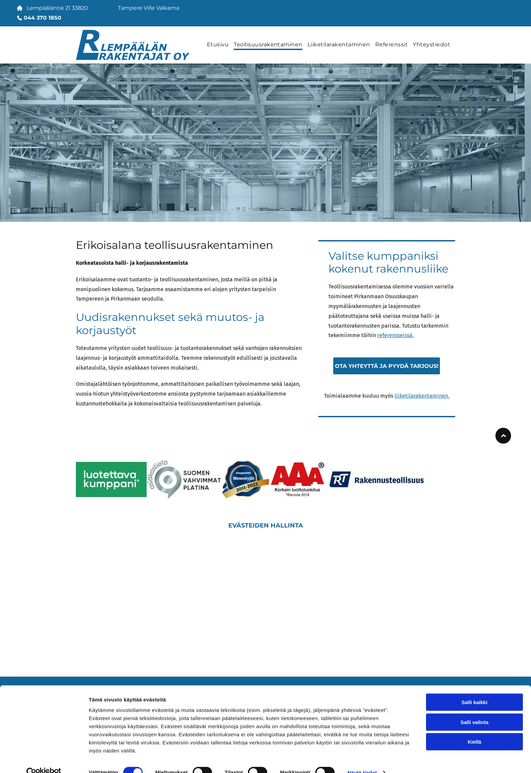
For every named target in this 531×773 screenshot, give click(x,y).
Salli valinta (475, 709)
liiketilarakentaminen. (422, 396)
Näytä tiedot (362, 760)
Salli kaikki (475, 690)
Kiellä (474, 729)
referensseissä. (395, 335)
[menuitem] (220, 45)
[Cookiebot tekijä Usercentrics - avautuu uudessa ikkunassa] (43, 760)
